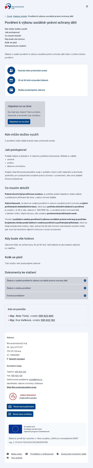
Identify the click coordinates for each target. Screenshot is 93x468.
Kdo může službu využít (16, 29)
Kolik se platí (11, 42)
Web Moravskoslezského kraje (21, 387)
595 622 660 (46, 315)
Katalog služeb (20, 16)
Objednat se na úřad (19, 121)
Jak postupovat (12, 32)
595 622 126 (16, 375)
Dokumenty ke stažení (15, 46)
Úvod (9, 16)
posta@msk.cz (35, 379)
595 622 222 (20, 372)
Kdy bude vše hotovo (15, 39)
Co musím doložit (13, 35)
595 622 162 (48, 320)
